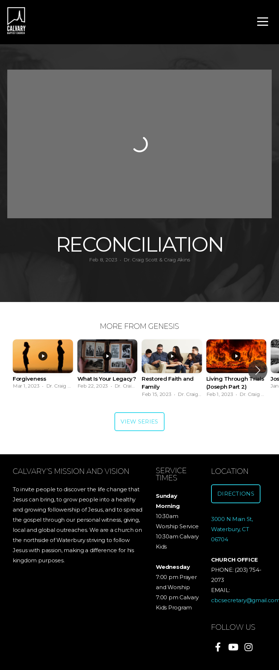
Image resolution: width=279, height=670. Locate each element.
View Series (139, 421)
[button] (258, 370)
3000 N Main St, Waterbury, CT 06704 (232, 529)
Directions (235, 493)
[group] (43, 366)
